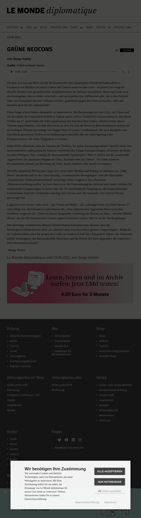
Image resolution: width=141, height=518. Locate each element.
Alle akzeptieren (109, 471)
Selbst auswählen (109, 491)
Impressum (110, 502)
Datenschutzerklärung (87, 502)
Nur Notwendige (109, 481)
